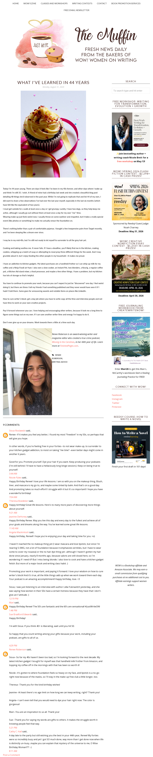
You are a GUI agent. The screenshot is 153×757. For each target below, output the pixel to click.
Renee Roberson (17, 649)
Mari (11, 602)
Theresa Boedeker (18, 500)
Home (16, 3)
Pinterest (116, 406)
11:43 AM (13, 528)
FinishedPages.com (69, 345)
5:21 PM (13, 727)
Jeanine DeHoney (18, 516)
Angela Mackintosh (19, 532)
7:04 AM (13, 497)
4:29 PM (13, 645)
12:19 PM (13, 598)
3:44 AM (13, 473)
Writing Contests (82, 3)
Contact (102, 3)
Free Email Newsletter (76, 10)
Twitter (115, 402)
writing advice (60, 362)
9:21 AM (13, 512)
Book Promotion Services (125, 3)
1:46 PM (13, 610)
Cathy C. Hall (15, 731)
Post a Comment (11, 754)
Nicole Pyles (15, 477)
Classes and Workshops (54, 3)
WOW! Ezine (29, 3)
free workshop (125, 161)
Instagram (117, 398)
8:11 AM (13, 751)
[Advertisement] (131, 516)
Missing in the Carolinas (63, 342)
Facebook (117, 395)
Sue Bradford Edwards (20, 614)
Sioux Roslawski (17, 430)
